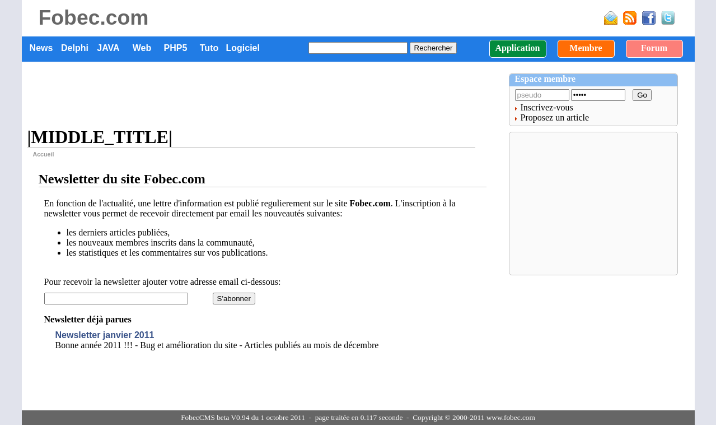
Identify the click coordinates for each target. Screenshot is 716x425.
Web (142, 48)
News (41, 48)
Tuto (209, 48)
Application (517, 48)
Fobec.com (94, 17)
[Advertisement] (265, 96)
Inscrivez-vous (547, 107)
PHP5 (176, 48)
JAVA (108, 48)
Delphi (74, 48)
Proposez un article (555, 117)
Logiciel (243, 48)
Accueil (43, 154)
